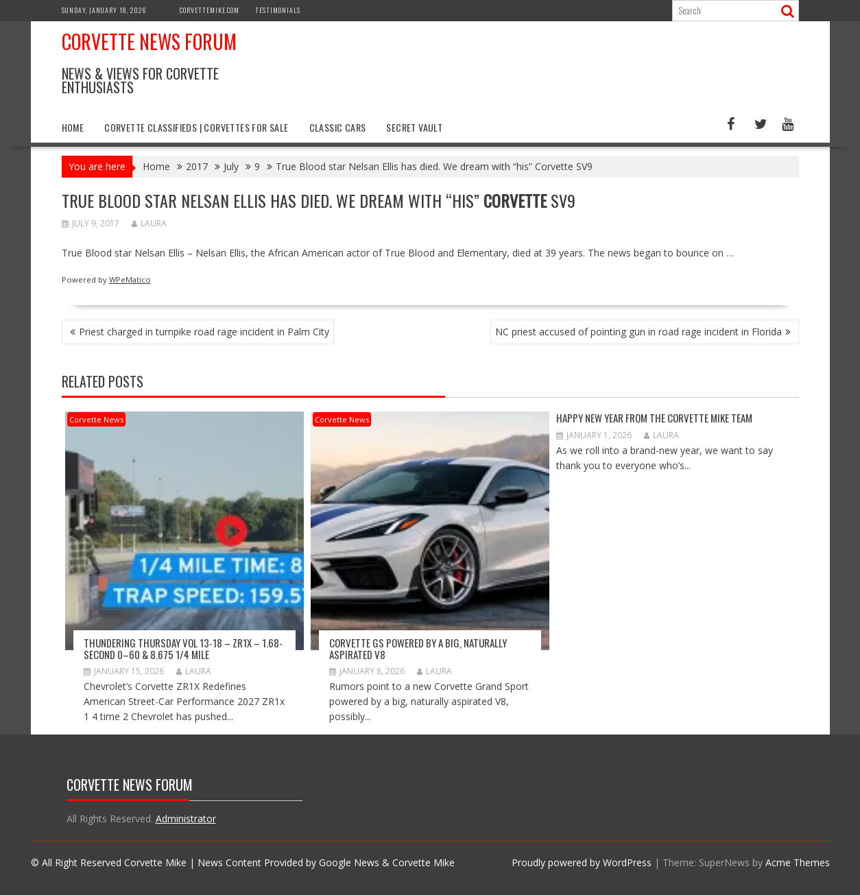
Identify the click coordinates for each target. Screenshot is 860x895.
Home (73, 127)
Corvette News (96, 419)
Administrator (186, 818)
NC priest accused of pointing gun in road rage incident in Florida (638, 331)
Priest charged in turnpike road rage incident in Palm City (204, 331)
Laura (149, 223)
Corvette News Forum (149, 41)
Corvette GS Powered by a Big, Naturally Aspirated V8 (418, 648)
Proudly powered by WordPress (582, 862)
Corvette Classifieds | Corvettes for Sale (196, 127)
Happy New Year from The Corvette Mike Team (654, 417)
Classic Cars (337, 127)
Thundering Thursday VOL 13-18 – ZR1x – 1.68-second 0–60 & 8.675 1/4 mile (183, 648)
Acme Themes (797, 862)
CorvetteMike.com (209, 10)
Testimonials (277, 10)
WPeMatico (130, 279)
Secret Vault (414, 127)
